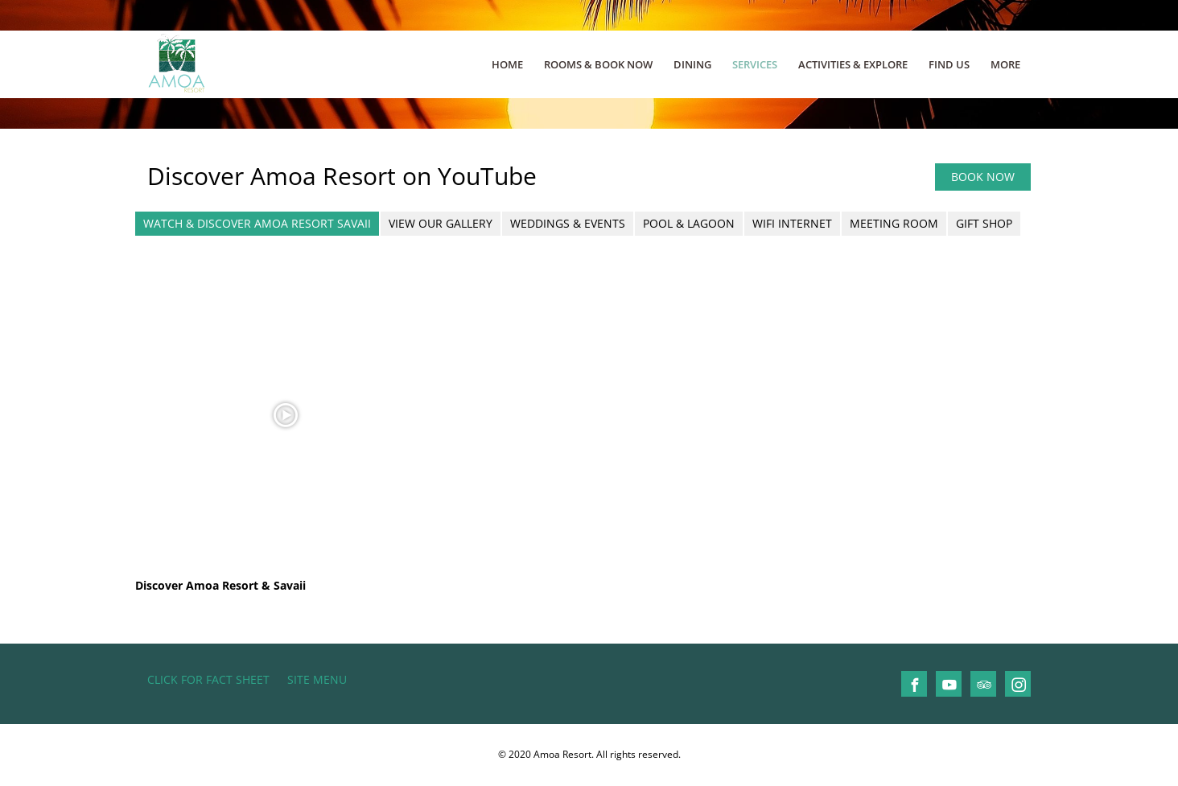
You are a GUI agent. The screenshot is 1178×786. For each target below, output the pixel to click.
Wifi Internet (792, 223)
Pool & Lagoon (689, 223)
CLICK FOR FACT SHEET (208, 679)
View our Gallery (440, 223)
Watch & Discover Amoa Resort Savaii (257, 223)
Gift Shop (984, 223)
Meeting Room (894, 223)
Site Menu (317, 679)
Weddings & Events (567, 223)
